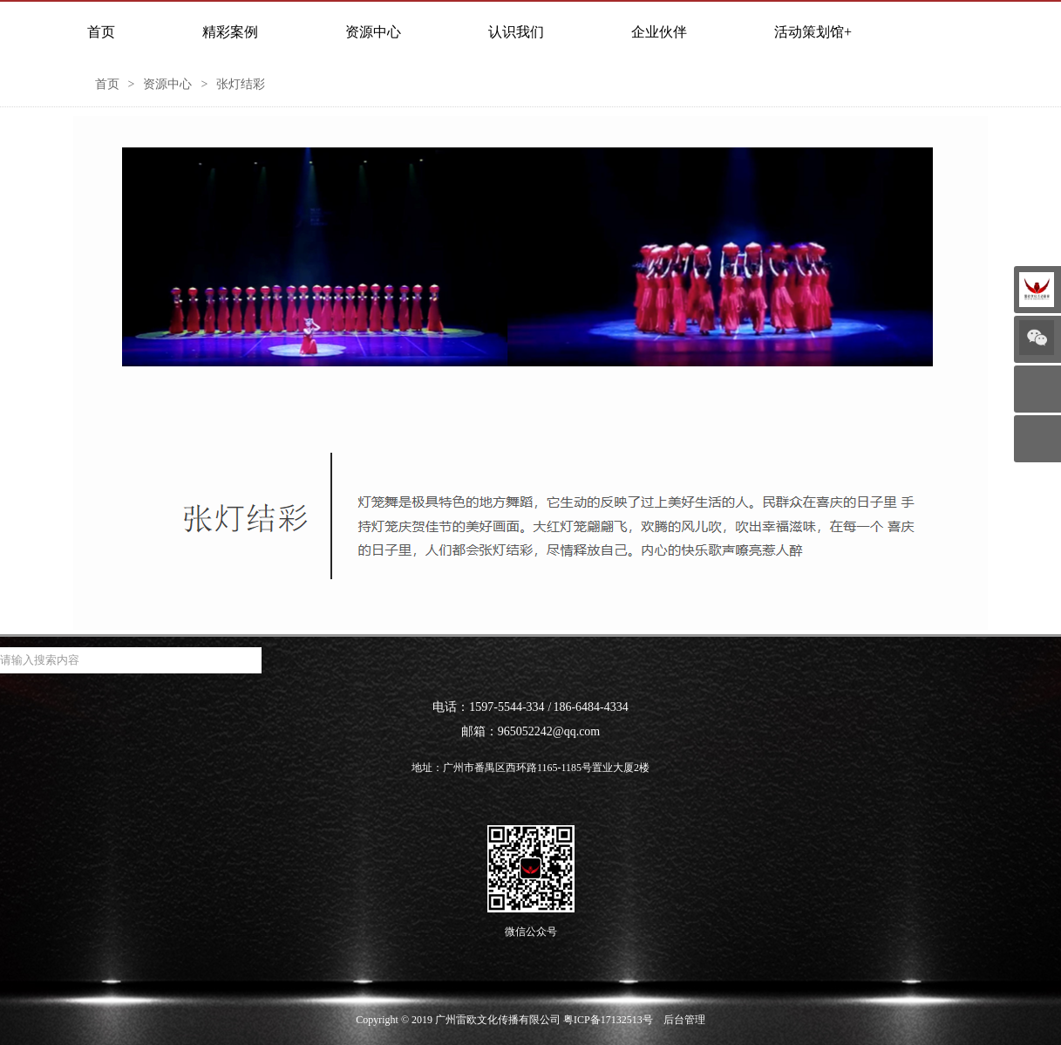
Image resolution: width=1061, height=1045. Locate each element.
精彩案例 (230, 31)
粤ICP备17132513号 (608, 1020)
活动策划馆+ (813, 31)
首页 (101, 31)
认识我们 (516, 31)
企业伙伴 (659, 31)
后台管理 (684, 1020)
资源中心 (373, 31)
